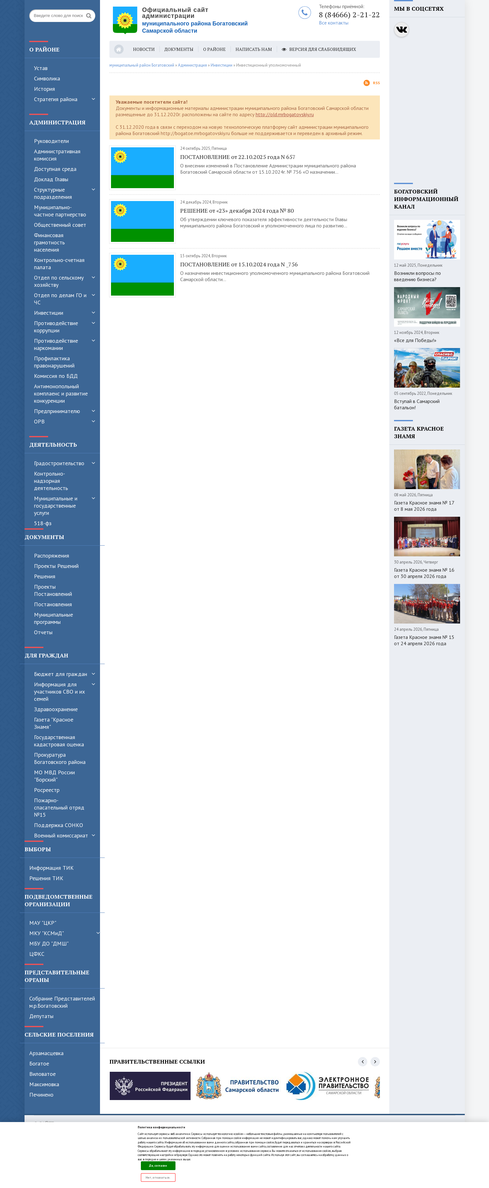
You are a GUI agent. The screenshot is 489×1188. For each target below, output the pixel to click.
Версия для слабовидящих (319, 49)
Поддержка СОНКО (58, 825)
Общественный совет (60, 224)
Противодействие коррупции (56, 326)
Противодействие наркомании (56, 344)
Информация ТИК (51, 867)
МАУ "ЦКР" (42, 922)
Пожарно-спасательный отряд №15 (59, 807)
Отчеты (43, 632)
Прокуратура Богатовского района (60, 758)
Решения (44, 576)
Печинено (41, 1094)
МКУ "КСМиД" (46, 933)
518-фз (43, 523)
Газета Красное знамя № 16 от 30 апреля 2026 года (424, 573)
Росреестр (46, 789)
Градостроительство (59, 463)
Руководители (51, 140)
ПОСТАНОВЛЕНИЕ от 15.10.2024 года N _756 (239, 264)
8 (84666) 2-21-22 (349, 14)
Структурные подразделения (53, 193)
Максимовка (44, 1084)
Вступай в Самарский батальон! (417, 404)
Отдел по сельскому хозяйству (59, 281)
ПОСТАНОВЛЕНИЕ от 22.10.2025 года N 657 (238, 157)
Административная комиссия (57, 155)
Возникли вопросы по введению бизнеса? (417, 276)
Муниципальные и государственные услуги (55, 505)
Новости (144, 49)
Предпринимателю (57, 411)
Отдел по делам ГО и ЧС (60, 299)
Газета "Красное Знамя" (53, 723)
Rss (372, 83)
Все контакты (333, 22)
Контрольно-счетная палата (59, 263)
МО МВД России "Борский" (54, 776)
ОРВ (39, 421)
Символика (47, 78)
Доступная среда (55, 168)
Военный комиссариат (61, 835)
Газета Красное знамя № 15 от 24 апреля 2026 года (424, 640)
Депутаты (41, 1016)
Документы (178, 49)
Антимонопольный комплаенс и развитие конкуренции (61, 393)
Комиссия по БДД (56, 375)
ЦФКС (36, 953)
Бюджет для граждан (60, 674)
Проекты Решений (56, 565)
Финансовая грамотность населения (49, 242)
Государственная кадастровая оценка (59, 740)
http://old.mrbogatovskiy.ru (285, 114)
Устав (40, 68)
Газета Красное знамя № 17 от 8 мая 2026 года (424, 505)
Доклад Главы (51, 179)
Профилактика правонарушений (54, 362)
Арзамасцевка (46, 1053)
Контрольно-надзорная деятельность (51, 481)
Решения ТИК (46, 878)
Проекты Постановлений (53, 590)
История (44, 88)
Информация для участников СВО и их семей (59, 691)
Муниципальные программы (53, 618)
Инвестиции (48, 312)
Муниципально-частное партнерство (60, 211)
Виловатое (42, 1073)
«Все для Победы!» (415, 340)
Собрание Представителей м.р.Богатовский (62, 1002)
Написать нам (254, 49)
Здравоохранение (56, 709)
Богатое (39, 1063)
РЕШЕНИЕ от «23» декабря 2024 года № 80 (237, 210)
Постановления (53, 604)
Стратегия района (55, 99)
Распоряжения (51, 555)
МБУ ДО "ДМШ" (49, 943)
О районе (214, 49)
